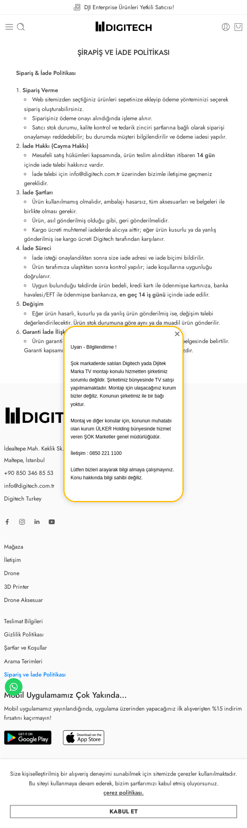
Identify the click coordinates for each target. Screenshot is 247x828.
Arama (159, 816)
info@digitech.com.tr (29, 485)
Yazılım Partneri (190, 778)
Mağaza (13, 546)
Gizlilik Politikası (24, 634)
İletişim (12, 559)
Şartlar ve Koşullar (25, 647)
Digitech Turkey (22, 498)
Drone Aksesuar (23, 600)
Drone (11, 573)
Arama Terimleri (23, 661)
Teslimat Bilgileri (23, 621)
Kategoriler (97, 816)
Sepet (215, 816)
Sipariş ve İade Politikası (35, 674)
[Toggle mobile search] (20, 26)
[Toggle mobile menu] (9, 27)
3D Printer (16, 586)
